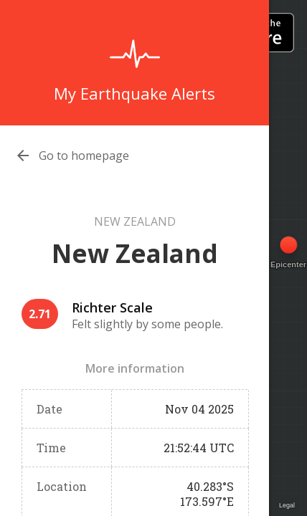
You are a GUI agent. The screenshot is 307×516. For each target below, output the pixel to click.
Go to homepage (84, 155)
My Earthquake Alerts (134, 93)
